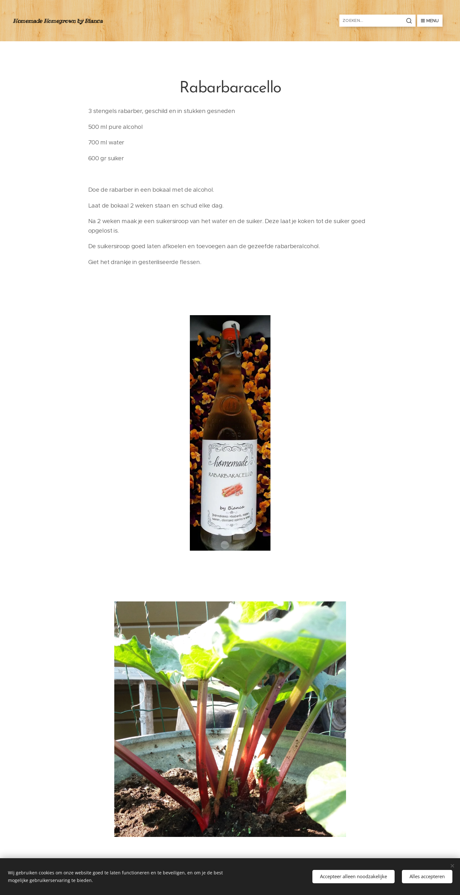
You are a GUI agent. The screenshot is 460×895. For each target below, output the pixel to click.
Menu (430, 20)
